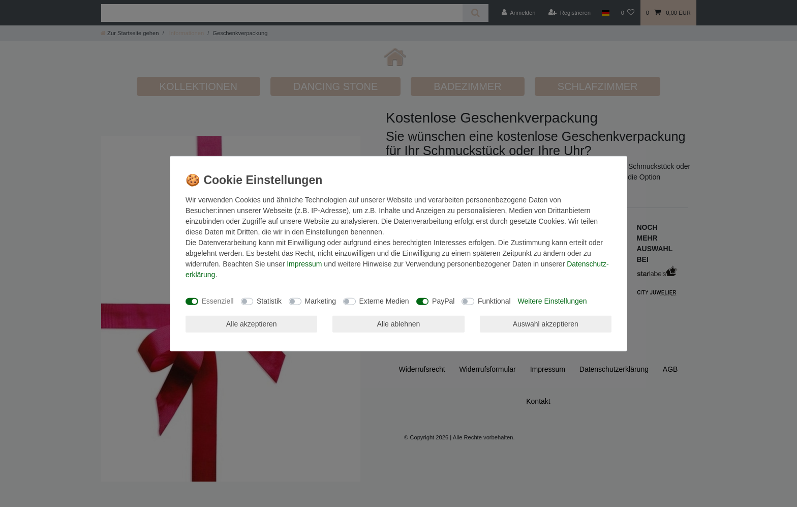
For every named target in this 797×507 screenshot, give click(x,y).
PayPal (443, 301)
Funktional (494, 301)
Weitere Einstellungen (552, 301)
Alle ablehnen (398, 323)
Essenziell (218, 301)
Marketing (320, 301)
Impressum (304, 263)
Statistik (269, 301)
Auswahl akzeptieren (545, 323)
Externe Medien (384, 301)
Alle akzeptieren (251, 323)
